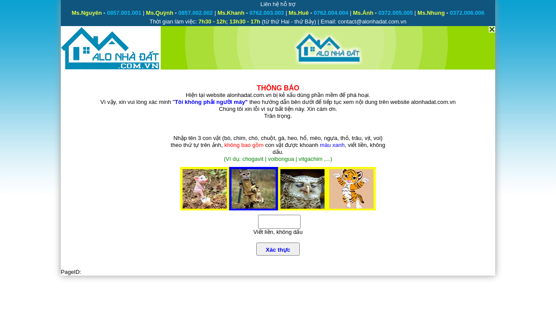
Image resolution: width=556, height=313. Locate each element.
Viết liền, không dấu (277, 232)
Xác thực (278, 249)
